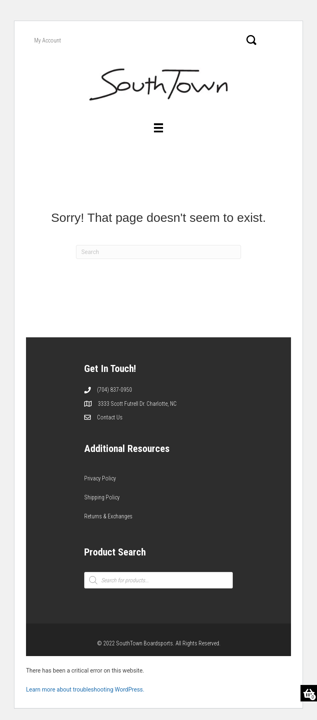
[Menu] (158, 128)
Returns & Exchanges (108, 516)
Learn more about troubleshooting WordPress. (85, 689)
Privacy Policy (100, 478)
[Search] (158, 252)
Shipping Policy (102, 497)
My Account (47, 40)
